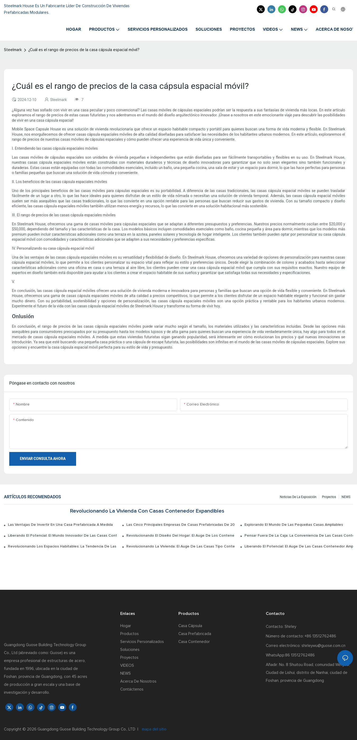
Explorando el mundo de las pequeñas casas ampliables (293, 525)
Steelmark (13, 50)
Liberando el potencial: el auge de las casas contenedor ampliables (298, 546)
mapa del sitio (153, 729)
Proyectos (329, 497)
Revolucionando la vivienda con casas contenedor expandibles (147, 511)
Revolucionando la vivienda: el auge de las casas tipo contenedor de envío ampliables (180, 546)
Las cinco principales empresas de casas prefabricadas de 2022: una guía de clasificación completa (180, 525)
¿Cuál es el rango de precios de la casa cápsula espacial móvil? (84, 50)
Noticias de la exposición (298, 497)
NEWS (346, 497)
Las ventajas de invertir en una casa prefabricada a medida (60, 525)
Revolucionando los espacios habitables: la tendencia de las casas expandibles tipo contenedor (62, 546)
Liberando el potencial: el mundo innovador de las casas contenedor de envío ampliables (62, 535)
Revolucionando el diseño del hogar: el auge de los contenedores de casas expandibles (180, 535)
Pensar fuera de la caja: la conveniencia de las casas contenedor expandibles (298, 535)
